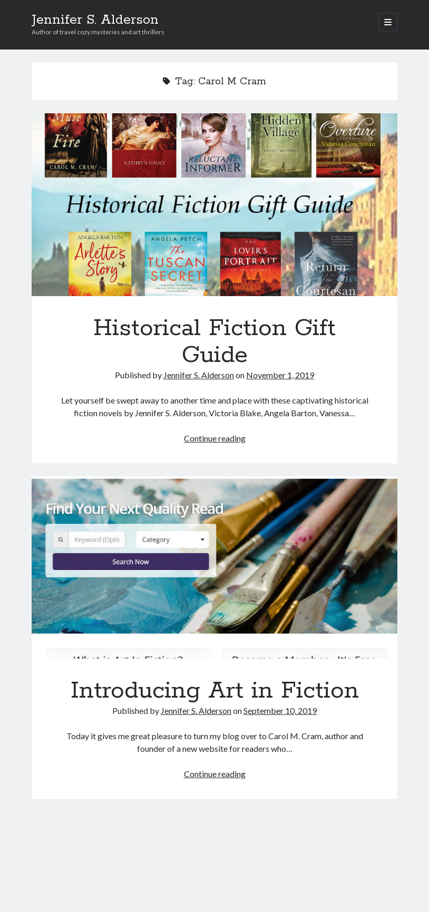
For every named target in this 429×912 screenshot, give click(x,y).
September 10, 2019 (280, 710)
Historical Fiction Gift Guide (214, 204)
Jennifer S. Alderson (95, 20)
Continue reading (215, 438)
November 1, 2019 (280, 375)
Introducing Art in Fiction (214, 567)
